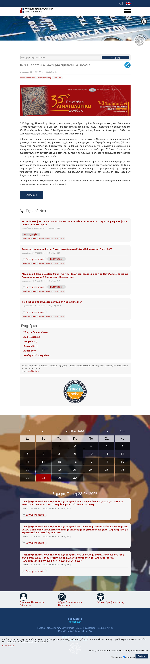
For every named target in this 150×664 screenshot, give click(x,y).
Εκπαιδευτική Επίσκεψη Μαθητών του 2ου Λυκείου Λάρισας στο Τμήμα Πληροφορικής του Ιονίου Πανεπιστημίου (75, 223)
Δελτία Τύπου (57, 78)
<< (27, 431)
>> (122, 431)
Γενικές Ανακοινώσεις (27, 78)
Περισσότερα (8, 646)
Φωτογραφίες (31, 234)
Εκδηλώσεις (30, 341)
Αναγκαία (117, 657)
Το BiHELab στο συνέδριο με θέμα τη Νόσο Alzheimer (52, 301)
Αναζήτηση (29, 350)
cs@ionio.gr (33, 371)
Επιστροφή (31, 194)
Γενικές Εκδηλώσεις (44, 78)
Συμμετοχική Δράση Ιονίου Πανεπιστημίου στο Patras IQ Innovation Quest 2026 (67, 249)
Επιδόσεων (130, 657)
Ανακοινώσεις (31, 336)
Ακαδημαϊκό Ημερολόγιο (37, 355)
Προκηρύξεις (30, 346)
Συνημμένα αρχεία (35, 259)
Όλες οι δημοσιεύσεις (35, 332)
